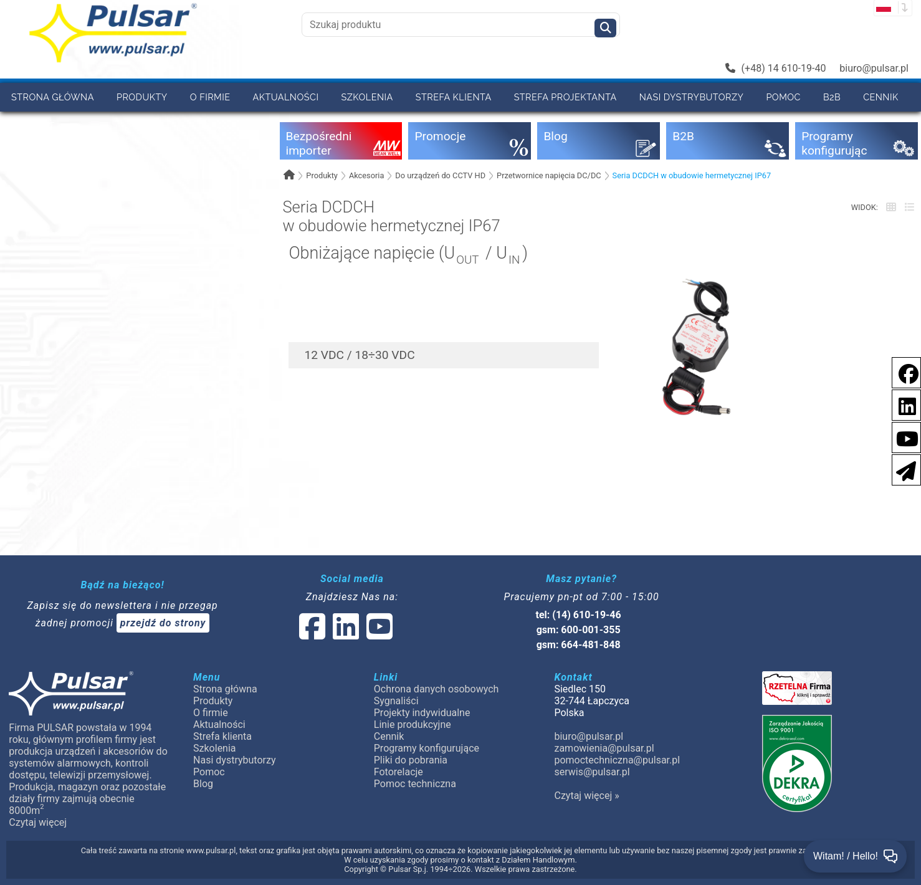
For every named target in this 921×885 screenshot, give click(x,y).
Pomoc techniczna (415, 784)
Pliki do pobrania (410, 760)
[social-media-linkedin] (901, 404)
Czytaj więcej (38, 822)
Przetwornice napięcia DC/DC (549, 175)
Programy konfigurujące (426, 748)
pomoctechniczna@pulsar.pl (617, 760)
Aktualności (286, 97)
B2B (832, 97)
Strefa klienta (454, 97)
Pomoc (783, 97)
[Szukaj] (605, 28)
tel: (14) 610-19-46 (578, 615)
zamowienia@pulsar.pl (604, 748)
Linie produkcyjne (412, 724)
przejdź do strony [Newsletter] (163, 623)
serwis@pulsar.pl (591, 772)
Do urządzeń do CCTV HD (440, 175)
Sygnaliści (396, 701)
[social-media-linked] (344, 634)
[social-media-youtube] (903, 436)
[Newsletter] (902, 469)
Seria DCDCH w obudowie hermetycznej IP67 (692, 175)
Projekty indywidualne (422, 713)
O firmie (210, 97)
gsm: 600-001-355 (579, 630)
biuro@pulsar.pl (874, 68)
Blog (203, 784)
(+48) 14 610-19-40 (775, 68)
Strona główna (52, 97)
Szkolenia (367, 97)
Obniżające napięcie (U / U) (408, 254)
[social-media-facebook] (902, 372)
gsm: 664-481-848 (579, 645)
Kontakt (33, 125)
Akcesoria (366, 175)
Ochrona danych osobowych (436, 689)
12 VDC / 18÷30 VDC (359, 355)
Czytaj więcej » (586, 795)
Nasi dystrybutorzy (691, 97)
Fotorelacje (398, 772)
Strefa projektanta (565, 97)
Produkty (142, 97)
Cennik (881, 97)
